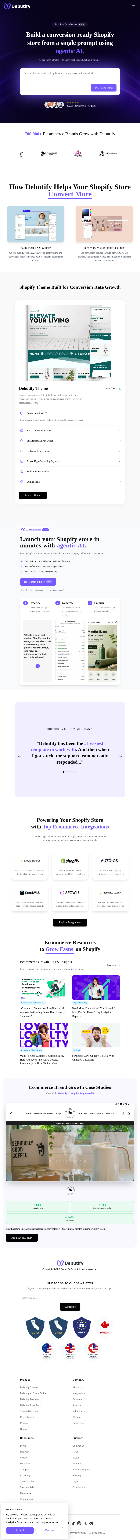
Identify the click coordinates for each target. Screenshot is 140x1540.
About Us (77, 1387)
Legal (75, 1481)
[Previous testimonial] (19, 756)
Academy (25, 1475)
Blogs (23, 1445)
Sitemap (77, 1475)
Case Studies (27, 1481)
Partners (77, 1399)
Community (78, 1487)
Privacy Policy (78, 1532)
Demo (23, 1429)
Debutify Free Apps (31, 1405)
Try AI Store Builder (38, 581)
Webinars (25, 1463)
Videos (24, 1457)
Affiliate (76, 1417)
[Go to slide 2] (67, 772)
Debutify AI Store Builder (34, 1393)
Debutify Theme (29, 1387)
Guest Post (78, 1423)
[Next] (133, 1180)
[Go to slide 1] (63, 772)
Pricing (24, 1423)
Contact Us (78, 1445)
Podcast (24, 1451)
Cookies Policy (97, 1532)
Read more (113, 965)
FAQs (75, 1451)
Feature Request (81, 1469)
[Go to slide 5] (76, 772)
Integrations (78, 1393)
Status (75, 1457)
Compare (25, 1469)
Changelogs (26, 1499)
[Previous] (7, 1180)
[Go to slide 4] (73, 772)
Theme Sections (29, 1411)
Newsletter (26, 1493)
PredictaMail (27, 1417)
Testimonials (27, 1487)
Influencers (78, 1411)
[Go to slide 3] (70, 772)
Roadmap (77, 1463)
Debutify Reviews (29, 1399)
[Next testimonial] (120, 756)
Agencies (77, 1405)
